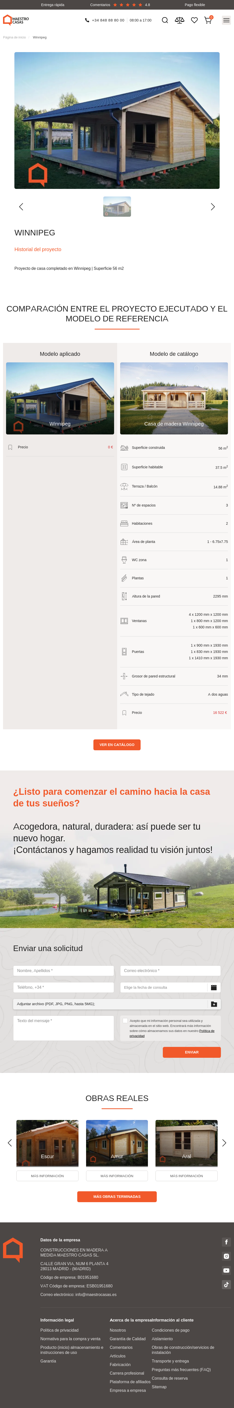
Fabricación (120, 1364)
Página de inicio (14, 36)
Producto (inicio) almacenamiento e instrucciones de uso (71, 1350)
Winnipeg (39, 36)
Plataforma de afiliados (130, 1381)
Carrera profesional (127, 1373)
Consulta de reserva (170, 1378)
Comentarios (121, 1347)
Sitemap (159, 1386)
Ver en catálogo (116, 743)
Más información (47, 1175)
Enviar (192, 1050)
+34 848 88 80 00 (108, 19)
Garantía (48, 1360)
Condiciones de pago (170, 1330)
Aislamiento (162, 1338)
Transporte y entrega (170, 1360)
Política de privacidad (59, 1330)
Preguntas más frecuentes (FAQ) (181, 1369)
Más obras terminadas (117, 1196)
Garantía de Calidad (128, 1338)
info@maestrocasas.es (96, 1294)
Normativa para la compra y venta (70, 1338)
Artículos (118, 1355)
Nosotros (118, 1330)
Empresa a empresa (128, 1390)
